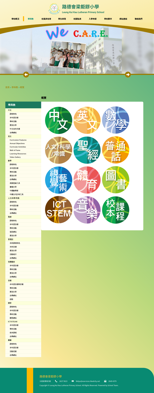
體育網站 (13, 318)
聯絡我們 (138, 18)
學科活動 (13, 121)
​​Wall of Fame (15, 150)
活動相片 (13, 254)
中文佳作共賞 (15, 129)
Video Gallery (15, 157)
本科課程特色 (15, 243)
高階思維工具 (15, 183)
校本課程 (13, 333)
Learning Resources (18, 154)
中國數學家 (14, 191)
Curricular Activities (18, 147)
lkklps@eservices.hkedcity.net (88, 381)
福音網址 (13, 232)
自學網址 (13, 213)
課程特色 (13, 114)
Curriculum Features (18, 140)
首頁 (7, 87)
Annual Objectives (17, 143)
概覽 (22, 87)
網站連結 (123, 18)
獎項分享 (13, 125)
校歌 (11, 299)
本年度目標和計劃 (16, 284)
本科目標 (13, 247)
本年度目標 (14, 118)
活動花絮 (13, 351)
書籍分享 (13, 187)
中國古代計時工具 (16, 194)
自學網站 (13, 133)
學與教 (15, 87)
